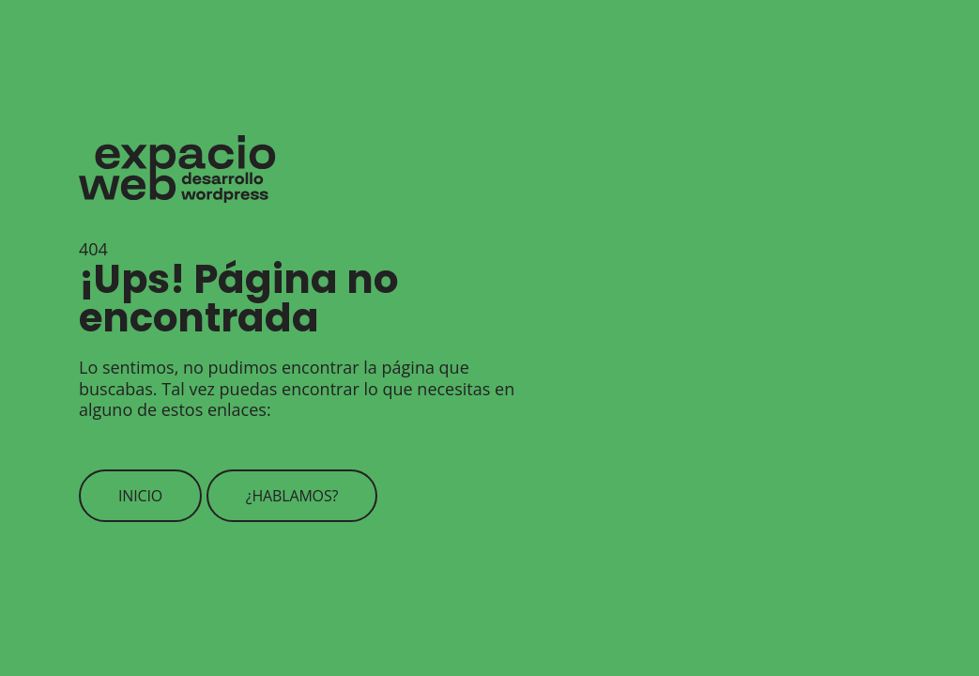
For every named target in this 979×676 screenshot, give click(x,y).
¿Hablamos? (292, 495)
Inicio (140, 495)
